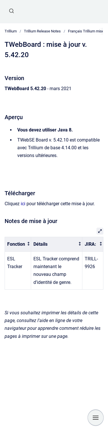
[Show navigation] (95, 417)
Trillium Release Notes (42, 31)
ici (23, 203)
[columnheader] (18, 244)
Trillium (11, 31)
